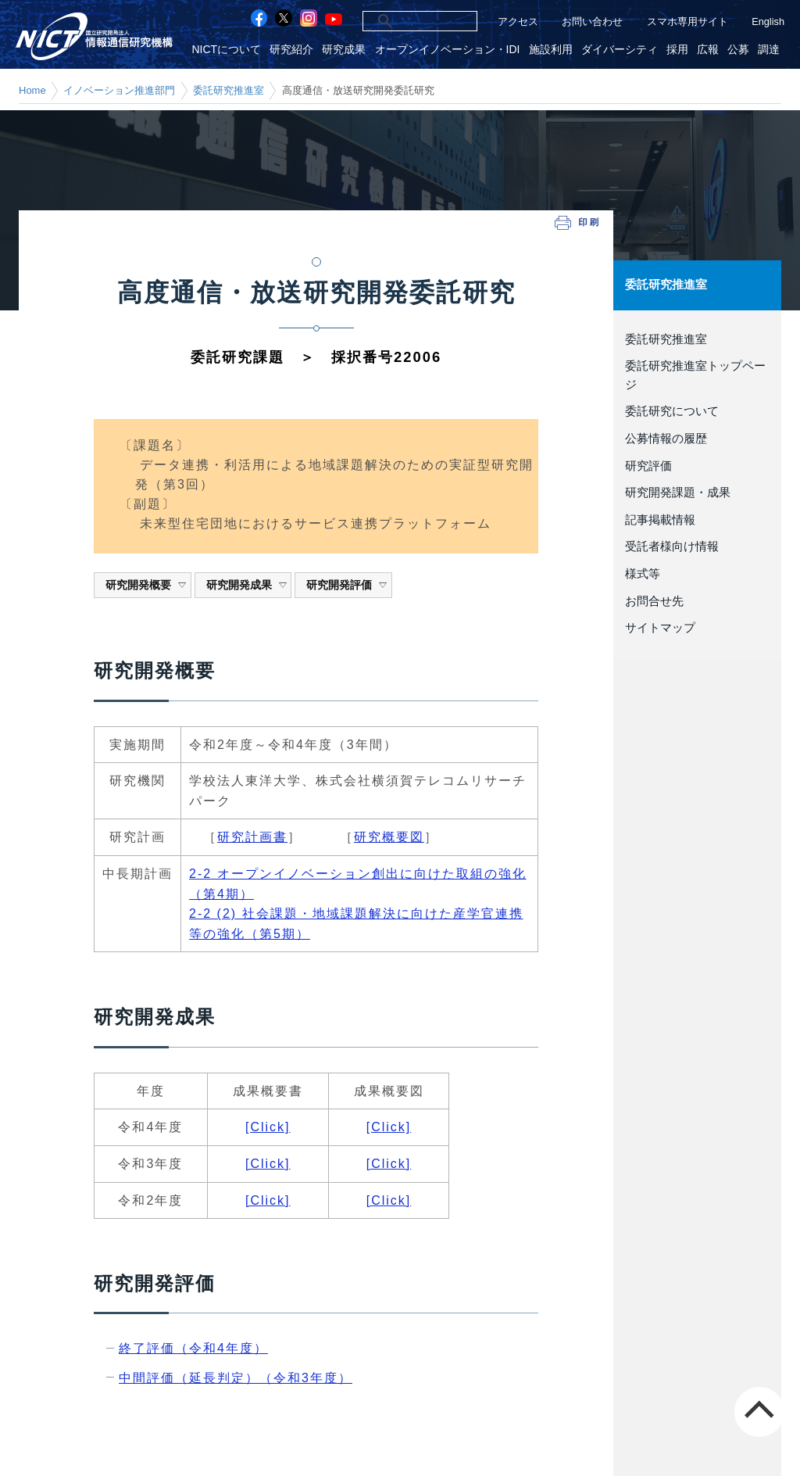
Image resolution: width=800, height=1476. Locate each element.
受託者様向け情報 (672, 546)
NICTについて (233, 50)
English (768, 21)
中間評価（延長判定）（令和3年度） (235, 1378)
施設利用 (555, 50)
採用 (680, 50)
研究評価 (648, 465)
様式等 (642, 573)
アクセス (518, 21)
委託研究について (672, 411)
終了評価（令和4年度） (193, 1348)
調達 (769, 50)
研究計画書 (252, 837)
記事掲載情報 (660, 519)
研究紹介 (298, 50)
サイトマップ (660, 628)
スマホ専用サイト (687, 21)
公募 (740, 50)
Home (32, 90)
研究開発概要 (146, 585)
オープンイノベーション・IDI (452, 50)
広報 (709, 50)
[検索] (402, 21)
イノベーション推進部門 (119, 90)
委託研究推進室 (228, 90)
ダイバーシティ (622, 50)
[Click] (268, 1127)
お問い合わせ (592, 21)
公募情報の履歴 (666, 438)
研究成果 (349, 50)
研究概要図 (389, 837)
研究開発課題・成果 (677, 492)
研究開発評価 (347, 585)
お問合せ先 (654, 600)
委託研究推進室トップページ (695, 375)
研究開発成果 (247, 585)
